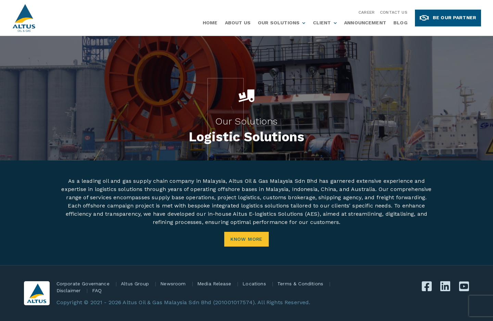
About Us (238, 22)
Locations (254, 283)
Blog (400, 22)
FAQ (97, 290)
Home (210, 22)
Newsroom (173, 283)
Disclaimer (68, 290)
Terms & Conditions (300, 283)
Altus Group (135, 283)
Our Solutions (279, 22)
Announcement (365, 22)
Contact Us (393, 12)
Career (366, 12)
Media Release (214, 283)
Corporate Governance (83, 283)
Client (322, 22)
